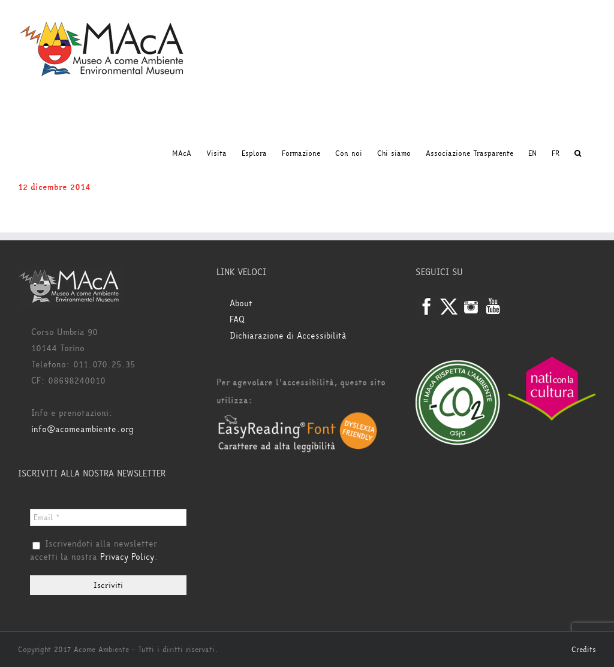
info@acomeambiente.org (82, 429)
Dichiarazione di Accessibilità (288, 336)
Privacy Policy (127, 557)
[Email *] (108, 517)
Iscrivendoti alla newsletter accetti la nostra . (94, 550)
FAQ (237, 319)
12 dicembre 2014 (54, 187)
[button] (577, 153)
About (241, 303)
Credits (583, 649)
